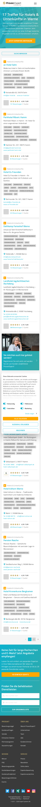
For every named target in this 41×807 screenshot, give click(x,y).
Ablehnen (20, 430)
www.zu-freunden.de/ (10, 204)
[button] (15, 101)
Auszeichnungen (7, 745)
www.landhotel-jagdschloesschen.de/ (16, 319)
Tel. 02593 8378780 (10, 314)
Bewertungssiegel (8, 726)
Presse (23, 759)
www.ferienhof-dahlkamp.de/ (13, 259)
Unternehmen (25, 730)
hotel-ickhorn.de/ (9, 518)
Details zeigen (29, 414)
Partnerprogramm (8, 742)
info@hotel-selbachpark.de (25, 464)
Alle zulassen (20, 418)
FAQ (3, 762)
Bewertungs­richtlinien (9, 778)
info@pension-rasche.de (11, 567)
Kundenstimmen (26, 742)
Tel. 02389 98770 (9, 516)
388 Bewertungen (16, 327)
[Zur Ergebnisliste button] (20, 709)
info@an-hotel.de (9, 95)
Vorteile (4, 734)
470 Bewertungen (16, 475)
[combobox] (20, 695)
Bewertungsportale (8, 766)
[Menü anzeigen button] (35, 3)
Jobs (22, 738)
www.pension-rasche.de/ (11, 569)
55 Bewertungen (15, 578)
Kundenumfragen (7, 730)
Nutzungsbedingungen (15, 797)
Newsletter (24, 762)
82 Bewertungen (15, 159)
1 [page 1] (29, 639)
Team (22, 734)
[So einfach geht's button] (20, 674)
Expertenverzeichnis (27, 774)
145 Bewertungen (16, 268)
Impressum (26, 799)
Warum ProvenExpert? (28, 726)
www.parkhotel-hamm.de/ (12, 150)
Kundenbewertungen (9, 770)
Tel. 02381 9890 (8, 464)
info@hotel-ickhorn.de (24, 516)
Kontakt (23, 745)
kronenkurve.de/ (25, 622)
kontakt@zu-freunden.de (11, 202)
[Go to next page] (38, 639)
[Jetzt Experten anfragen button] (20, 40)
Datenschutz (26, 797)
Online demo (25, 766)
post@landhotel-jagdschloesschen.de (15, 316)
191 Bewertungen (16, 104)
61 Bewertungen (15, 630)
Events (4, 782)
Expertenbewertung (27, 770)
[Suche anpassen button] (20, 53)
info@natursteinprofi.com (12, 257)
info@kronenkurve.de (10, 622)
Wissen (4, 759)
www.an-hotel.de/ (23, 95)
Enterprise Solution (8, 738)
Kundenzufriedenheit (9, 774)
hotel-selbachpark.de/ (10, 467)
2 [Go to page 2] (34, 639)
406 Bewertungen (16, 527)
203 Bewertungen (16, 213)
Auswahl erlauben (20, 424)
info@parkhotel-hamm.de (12, 148)
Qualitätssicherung (15, 799)
